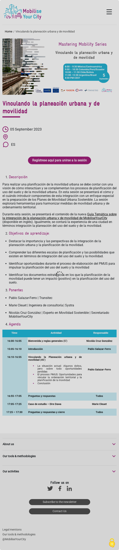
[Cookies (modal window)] (112, 543)
